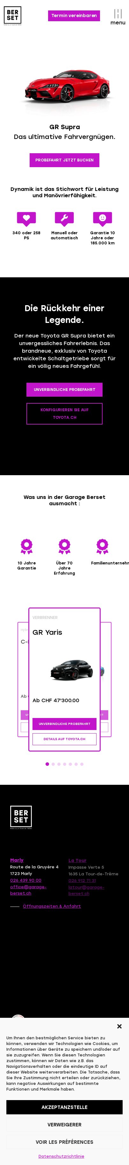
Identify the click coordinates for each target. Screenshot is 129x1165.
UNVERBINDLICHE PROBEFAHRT (65, 389)
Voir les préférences (64, 1142)
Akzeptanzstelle (64, 1107)
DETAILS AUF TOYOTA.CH (64, 739)
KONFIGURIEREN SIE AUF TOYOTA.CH (64, 414)
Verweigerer (64, 1125)
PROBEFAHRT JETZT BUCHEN (64, 160)
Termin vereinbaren (74, 15)
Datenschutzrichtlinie (61, 1156)
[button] (119, 1026)
